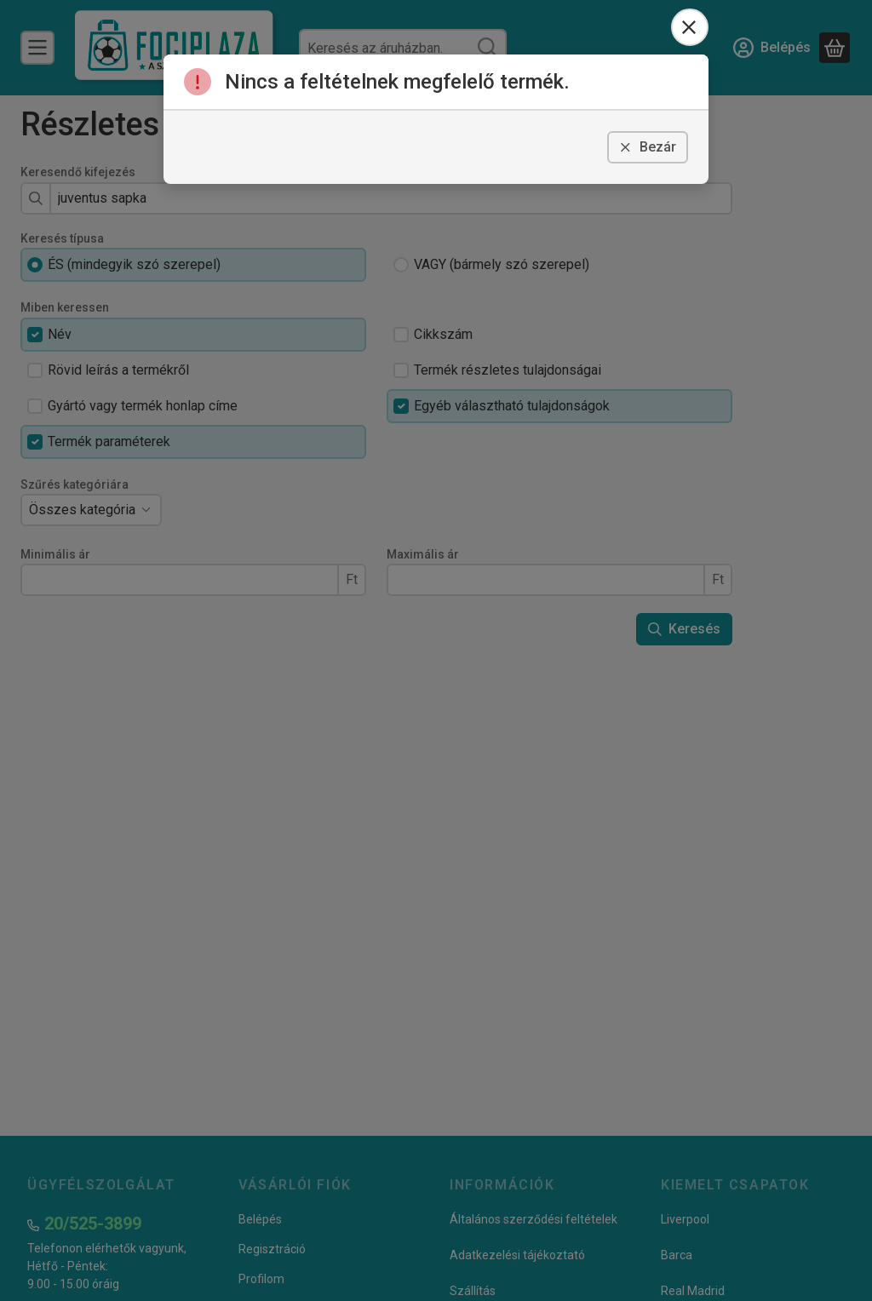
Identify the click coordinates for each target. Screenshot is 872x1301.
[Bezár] (689, 27)
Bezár (647, 147)
